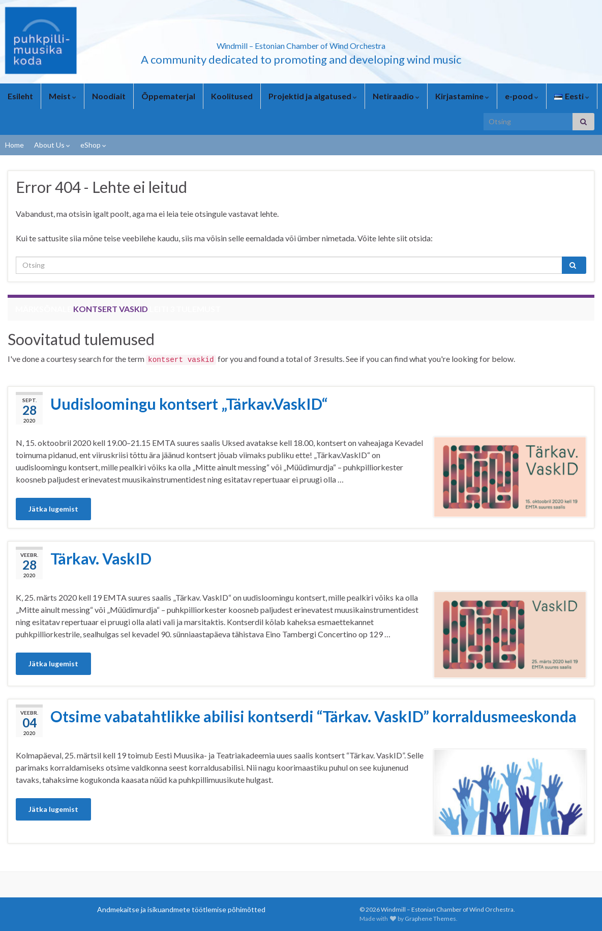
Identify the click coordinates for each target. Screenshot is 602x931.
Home (14, 144)
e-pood (521, 96)
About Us (52, 144)
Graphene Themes (430, 918)
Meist (62, 96)
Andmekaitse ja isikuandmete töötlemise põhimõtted (181, 909)
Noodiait (109, 96)
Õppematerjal (168, 96)
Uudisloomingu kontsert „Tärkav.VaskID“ (188, 403)
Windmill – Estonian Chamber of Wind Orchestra (301, 42)
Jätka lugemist (53, 508)
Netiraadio (396, 96)
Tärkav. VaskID (101, 558)
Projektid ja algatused (312, 96)
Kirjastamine (462, 96)
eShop (93, 144)
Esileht (20, 96)
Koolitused (232, 96)
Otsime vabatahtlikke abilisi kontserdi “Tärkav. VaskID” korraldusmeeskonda (313, 716)
